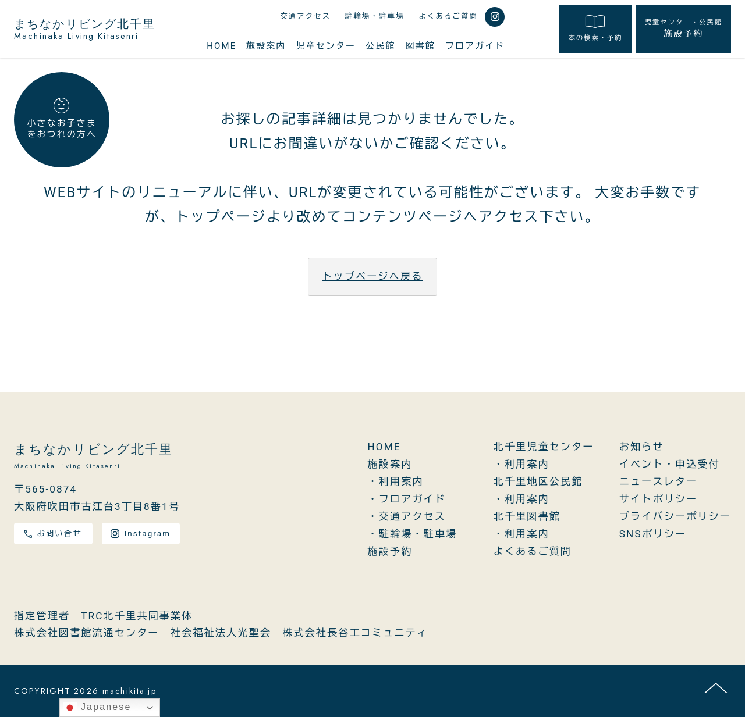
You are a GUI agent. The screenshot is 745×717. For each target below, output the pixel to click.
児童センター (326, 46)
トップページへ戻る (372, 276)
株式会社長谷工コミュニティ (355, 632)
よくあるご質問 (448, 16)
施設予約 (683, 28)
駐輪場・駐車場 (375, 16)
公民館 (380, 46)
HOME (221, 46)
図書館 (420, 46)
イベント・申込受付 (669, 464)
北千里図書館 (527, 516)
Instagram (141, 533)
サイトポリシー (658, 499)
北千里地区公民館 (538, 481)
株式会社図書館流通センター (86, 632)
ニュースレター (658, 481)
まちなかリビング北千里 (85, 29)
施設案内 (266, 46)
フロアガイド (475, 46)
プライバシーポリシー (675, 516)
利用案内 (401, 481)
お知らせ (641, 446)
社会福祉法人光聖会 (221, 632)
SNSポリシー (653, 534)
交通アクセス (305, 16)
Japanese (97, 708)
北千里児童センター (544, 446)
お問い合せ (53, 533)
